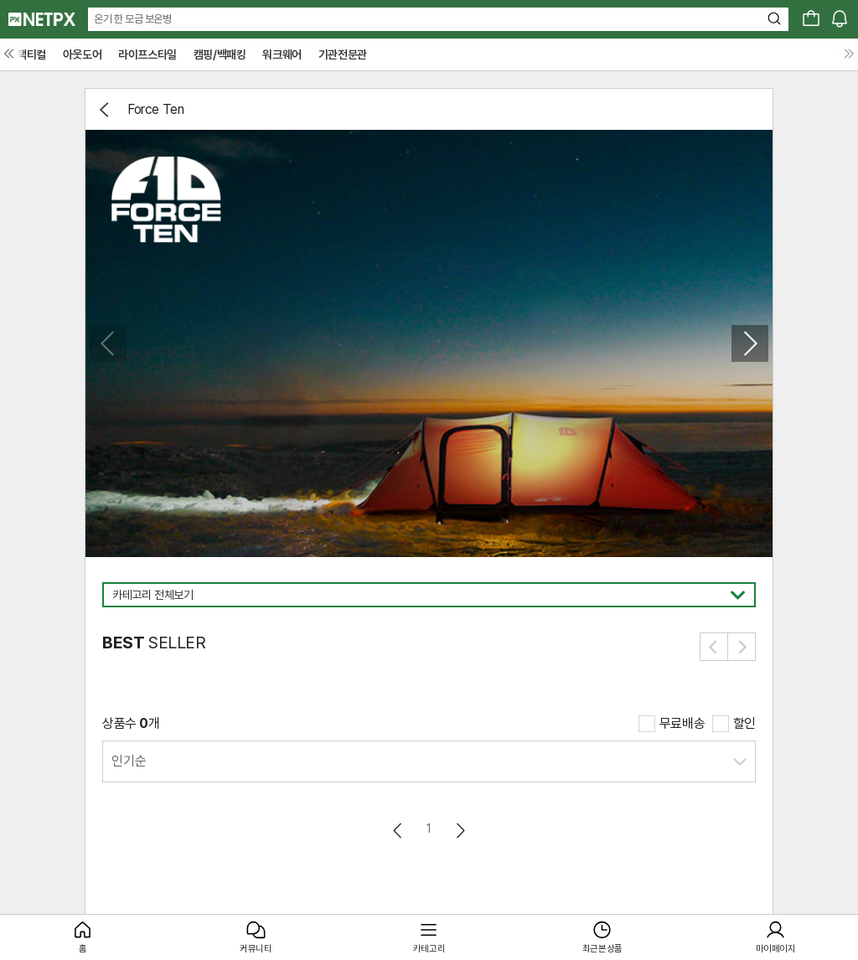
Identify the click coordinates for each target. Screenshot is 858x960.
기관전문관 (342, 54)
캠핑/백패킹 (220, 54)
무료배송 (682, 723)
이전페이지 (398, 830)
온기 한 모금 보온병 (133, 19)
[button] (749, 343)
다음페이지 (459, 830)
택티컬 (31, 54)
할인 (744, 723)
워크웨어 (281, 54)
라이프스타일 (147, 54)
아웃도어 (82, 54)
